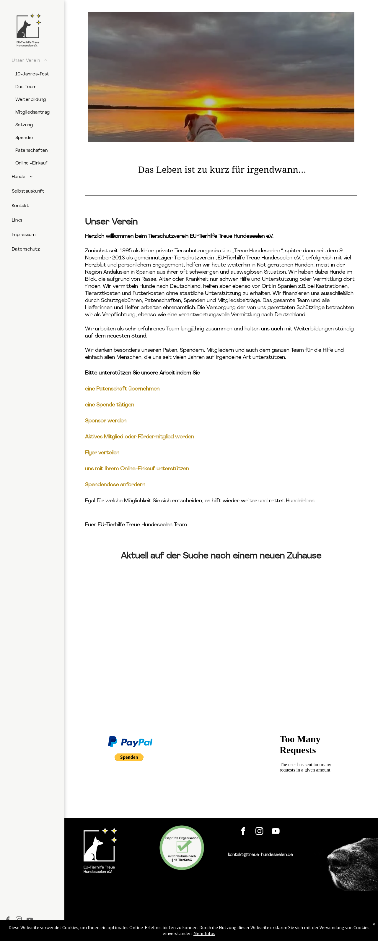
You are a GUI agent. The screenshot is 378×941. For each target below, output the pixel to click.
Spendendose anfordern (115, 485)
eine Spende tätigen (109, 405)
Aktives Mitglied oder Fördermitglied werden (139, 437)
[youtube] (275, 832)
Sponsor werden (105, 421)
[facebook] (243, 832)
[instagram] (259, 832)
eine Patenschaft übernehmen (122, 389)
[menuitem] (36, 112)
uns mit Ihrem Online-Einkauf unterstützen (137, 469)
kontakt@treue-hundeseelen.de (260, 855)
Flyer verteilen (102, 453)
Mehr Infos (204, 933)
